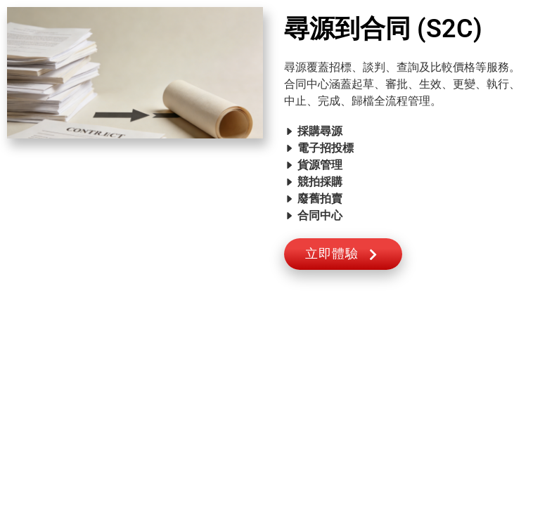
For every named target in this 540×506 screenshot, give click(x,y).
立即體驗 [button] (343, 254)
